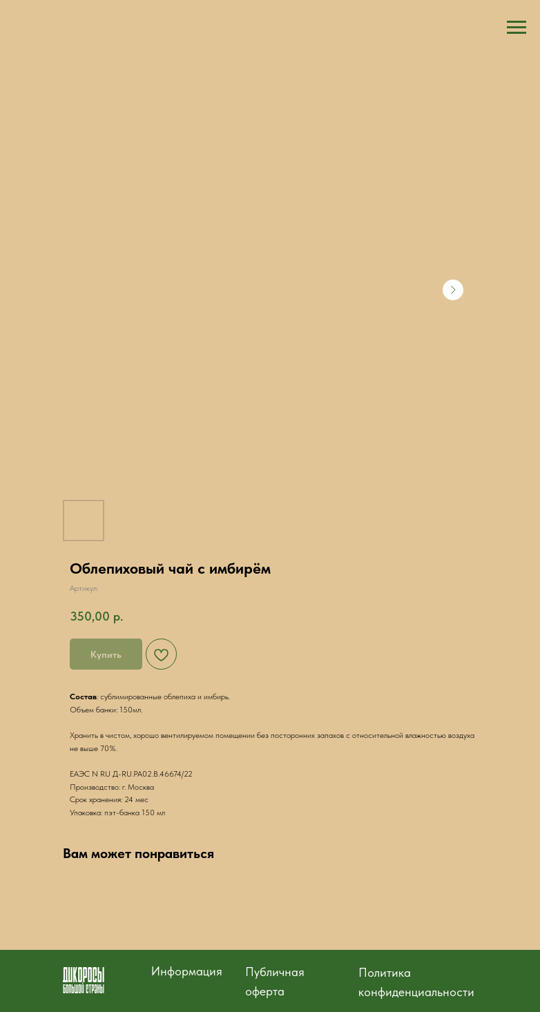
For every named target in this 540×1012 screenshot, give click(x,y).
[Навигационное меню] (516, 28)
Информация (186, 971)
